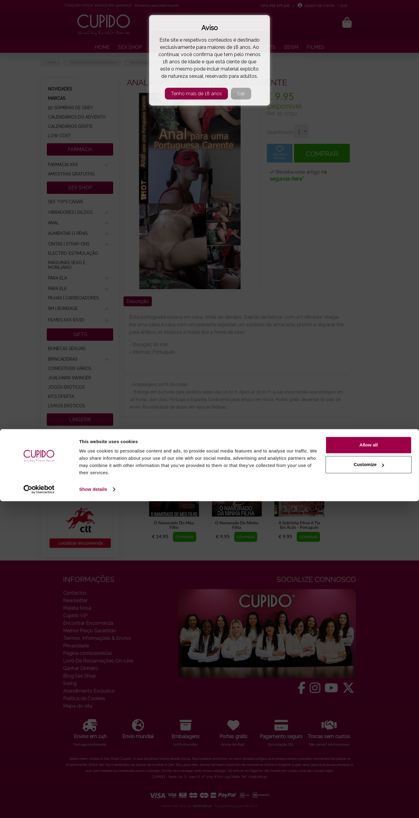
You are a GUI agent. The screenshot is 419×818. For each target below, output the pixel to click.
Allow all (369, 761)
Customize (369, 781)
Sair (241, 93)
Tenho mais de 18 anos (196, 93)
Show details (93, 806)
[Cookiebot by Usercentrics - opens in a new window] (39, 806)
